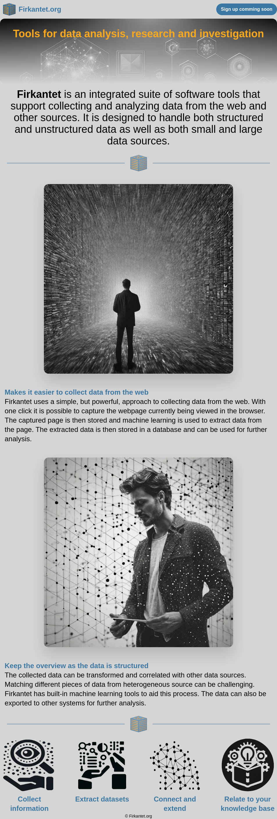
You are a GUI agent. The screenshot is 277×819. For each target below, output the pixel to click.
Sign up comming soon (246, 9)
